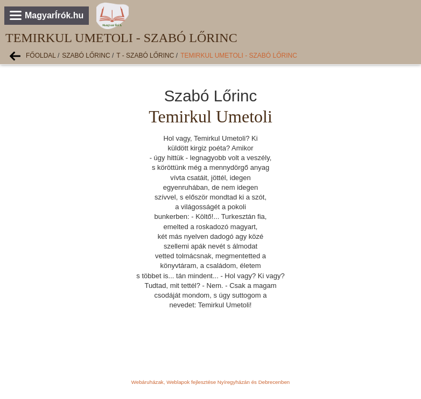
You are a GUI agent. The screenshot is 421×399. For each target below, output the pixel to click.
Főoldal (41, 55)
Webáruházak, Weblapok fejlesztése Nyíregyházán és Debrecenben (210, 382)
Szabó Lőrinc (86, 55)
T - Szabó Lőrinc (145, 55)
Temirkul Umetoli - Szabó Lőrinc (238, 55)
